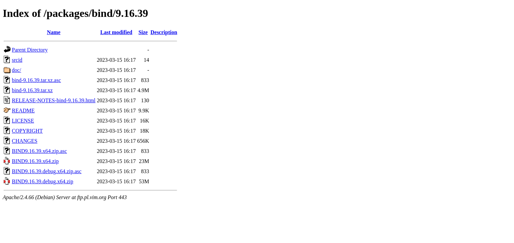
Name (53, 32)
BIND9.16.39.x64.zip (35, 161)
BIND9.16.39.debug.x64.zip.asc (46, 171)
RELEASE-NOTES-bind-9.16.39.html (54, 100)
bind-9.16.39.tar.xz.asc (36, 80)
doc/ (16, 70)
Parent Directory (30, 50)
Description (163, 32)
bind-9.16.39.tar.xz (32, 90)
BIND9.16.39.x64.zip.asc (39, 151)
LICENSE (23, 121)
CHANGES (25, 141)
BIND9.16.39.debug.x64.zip (42, 181)
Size (143, 32)
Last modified (116, 32)
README (23, 110)
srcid (17, 60)
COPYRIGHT (27, 131)
